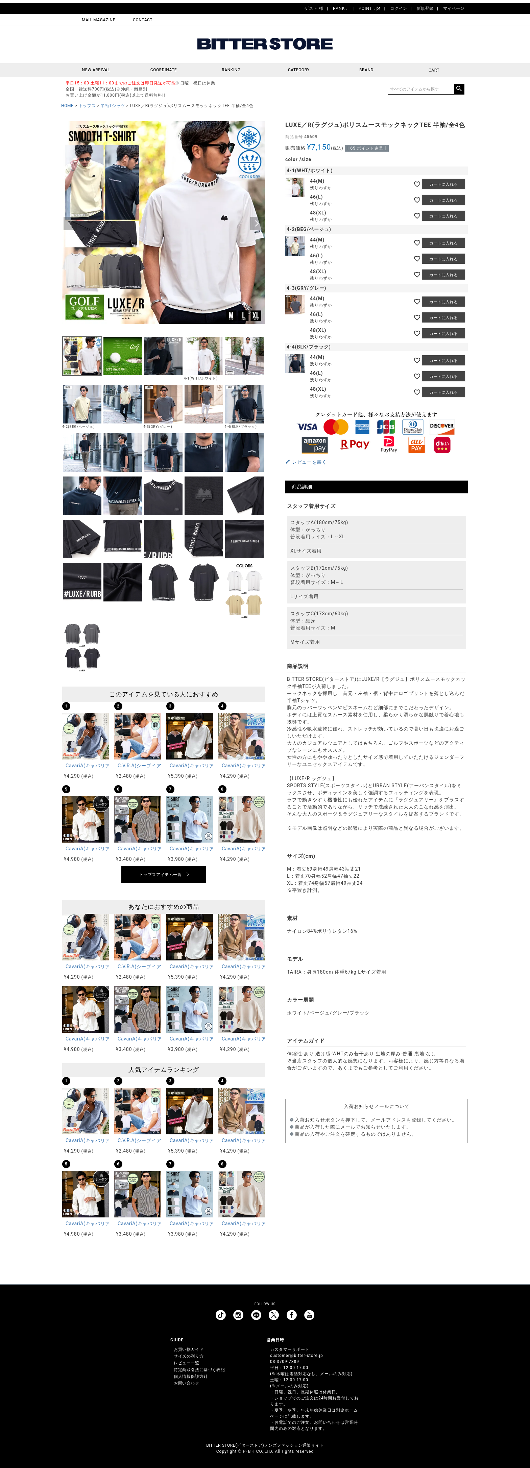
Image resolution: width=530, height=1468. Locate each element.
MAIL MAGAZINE (98, 20)
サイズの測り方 (188, 1356)
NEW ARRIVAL (96, 70)
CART (434, 70)
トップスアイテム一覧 (160, 874)
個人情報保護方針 (191, 1376)
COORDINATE (163, 70)
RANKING (231, 70)
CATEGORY (299, 70)
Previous (70, 223)
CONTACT (142, 20)
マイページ (453, 8)
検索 (459, 89)
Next (257, 223)
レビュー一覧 (186, 1363)
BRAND (366, 70)
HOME (67, 105)
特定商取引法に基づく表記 (199, 1369)
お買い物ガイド (188, 1349)
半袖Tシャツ (113, 105)
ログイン (398, 8)
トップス (87, 105)
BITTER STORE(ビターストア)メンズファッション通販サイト (264, 1445)
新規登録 (425, 8)
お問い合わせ (186, 1383)
